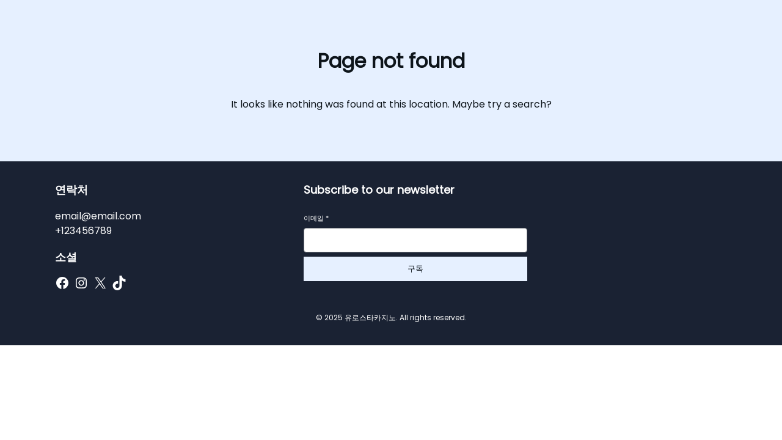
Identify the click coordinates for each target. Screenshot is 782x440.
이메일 (316, 218)
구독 (415, 268)
